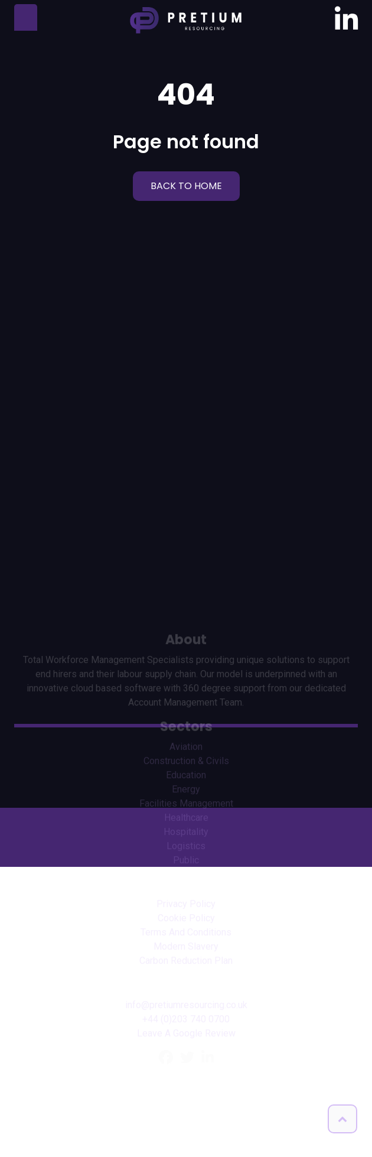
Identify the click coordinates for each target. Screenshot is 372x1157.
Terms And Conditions (186, 1006)
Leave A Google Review (186, 1107)
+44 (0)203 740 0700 (186, 1092)
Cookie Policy (186, 991)
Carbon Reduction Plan (186, 1034)
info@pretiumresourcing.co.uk (186, 1078)
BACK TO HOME (186, 186)
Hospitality (186, 905)
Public (186, 934)
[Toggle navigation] (25, 17)
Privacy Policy (186, 977)
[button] (342, 1118)
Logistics (186, 919)
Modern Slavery (186, 1020)
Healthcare (186, 891)
